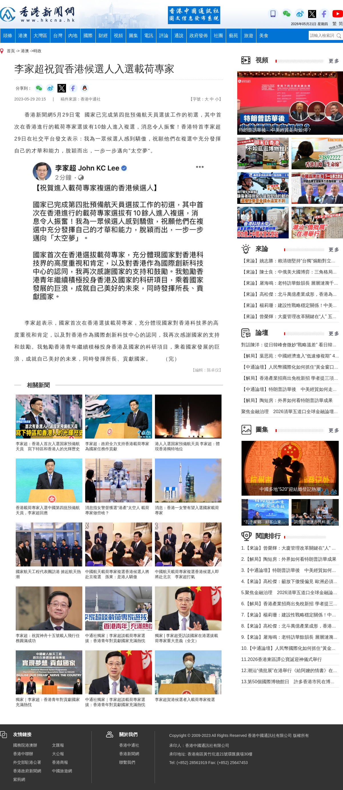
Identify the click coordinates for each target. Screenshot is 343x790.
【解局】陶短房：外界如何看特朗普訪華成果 (287, 400)
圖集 (133, 35)
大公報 (58, 753)
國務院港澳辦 (25, 745)
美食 (263, 35)
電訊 (148, 35)
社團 (218, 35)
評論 (163, 35)
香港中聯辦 (23, 753)
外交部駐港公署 (27, 762)
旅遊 (248, 35)
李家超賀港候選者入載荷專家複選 (185, 699)
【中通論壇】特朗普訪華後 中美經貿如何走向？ (291, 389)
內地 (72, 35)
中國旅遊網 (62, 771)
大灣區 (40, 35)
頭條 (7, 35)
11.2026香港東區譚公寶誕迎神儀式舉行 (281, 659)
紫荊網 (19, 779)
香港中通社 (129, 745)
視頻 (118, 35)
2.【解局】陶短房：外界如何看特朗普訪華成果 (288, 559)
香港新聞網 (129, 753)
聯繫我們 (127, 762)
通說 (179, 35)
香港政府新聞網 (27, 771)
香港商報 (60, 762)
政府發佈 (199, 35)
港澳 (22, 35)
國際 (88, 35)
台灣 (57, 35)
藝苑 (233, 35)
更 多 (334, 61)
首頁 (11, 51)
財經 (103, 35)
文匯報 (58, 745)
